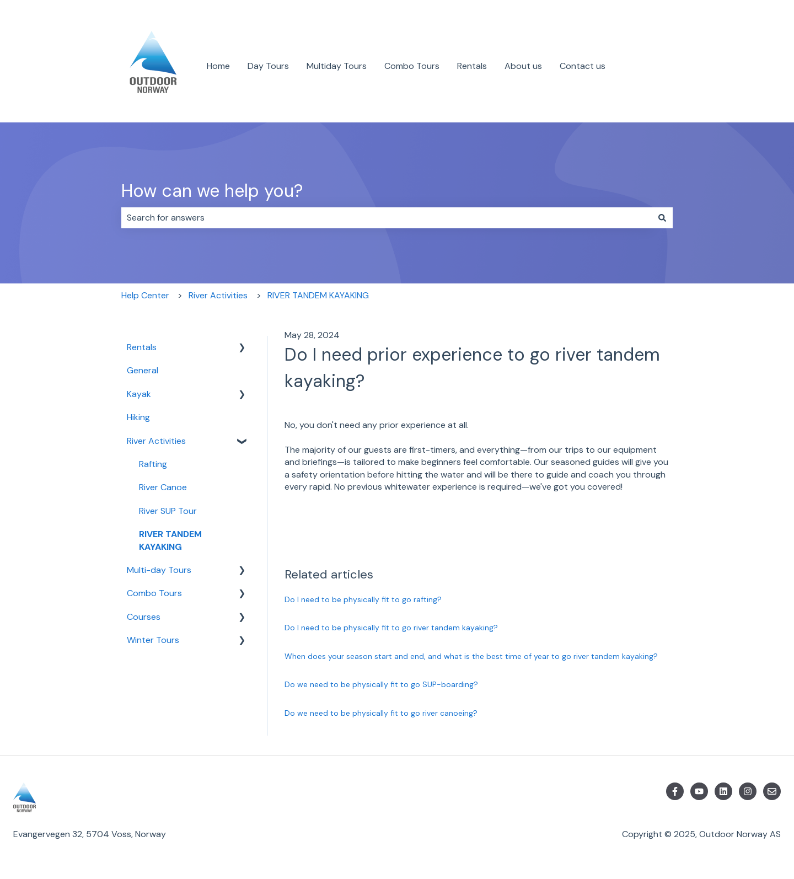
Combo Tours (411, 66)
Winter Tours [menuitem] (153, 640)
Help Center (145, 295)
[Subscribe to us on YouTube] (699, 791)
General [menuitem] (142, 370)
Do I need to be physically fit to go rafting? (363, 599)
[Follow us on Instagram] (748, 791)
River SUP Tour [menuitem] (168, 511)
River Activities (218, 295)
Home (218, 66)
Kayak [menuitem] (139, 394)
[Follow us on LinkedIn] (723, 791)
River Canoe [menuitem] (163, 487)
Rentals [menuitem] (142, 347)
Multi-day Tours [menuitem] (159, 570)
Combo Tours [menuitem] (154, 593)
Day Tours (268, 66)
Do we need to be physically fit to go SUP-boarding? (381, 684)
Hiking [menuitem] (138, 417)
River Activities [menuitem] (156, 441)
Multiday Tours (337, 66)
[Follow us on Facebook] (675, 791)
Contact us (582, 66)
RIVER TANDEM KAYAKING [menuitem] (170, 540)
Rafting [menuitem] (153, 464)
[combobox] (386, 217)
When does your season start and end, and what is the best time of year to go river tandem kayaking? (471, 656)
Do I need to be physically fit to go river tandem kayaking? (391, 628)
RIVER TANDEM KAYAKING (318, 295)
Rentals (472, 66)
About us (523, 66)
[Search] (662, 217)
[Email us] (772, 791)
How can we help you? (212, 190)
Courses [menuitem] (143, 617)
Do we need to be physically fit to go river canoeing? (381, 713)
